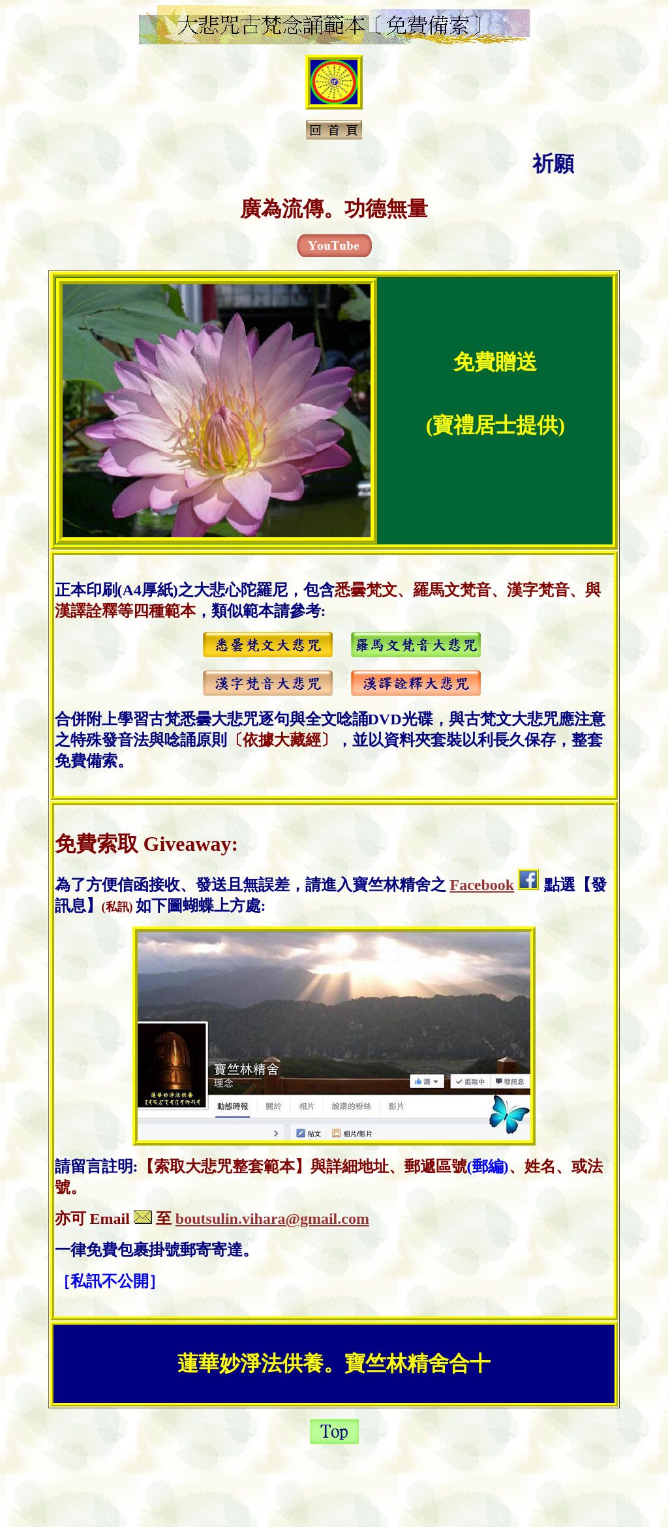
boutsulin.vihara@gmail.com (272, 1218)
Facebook (482, 884)
